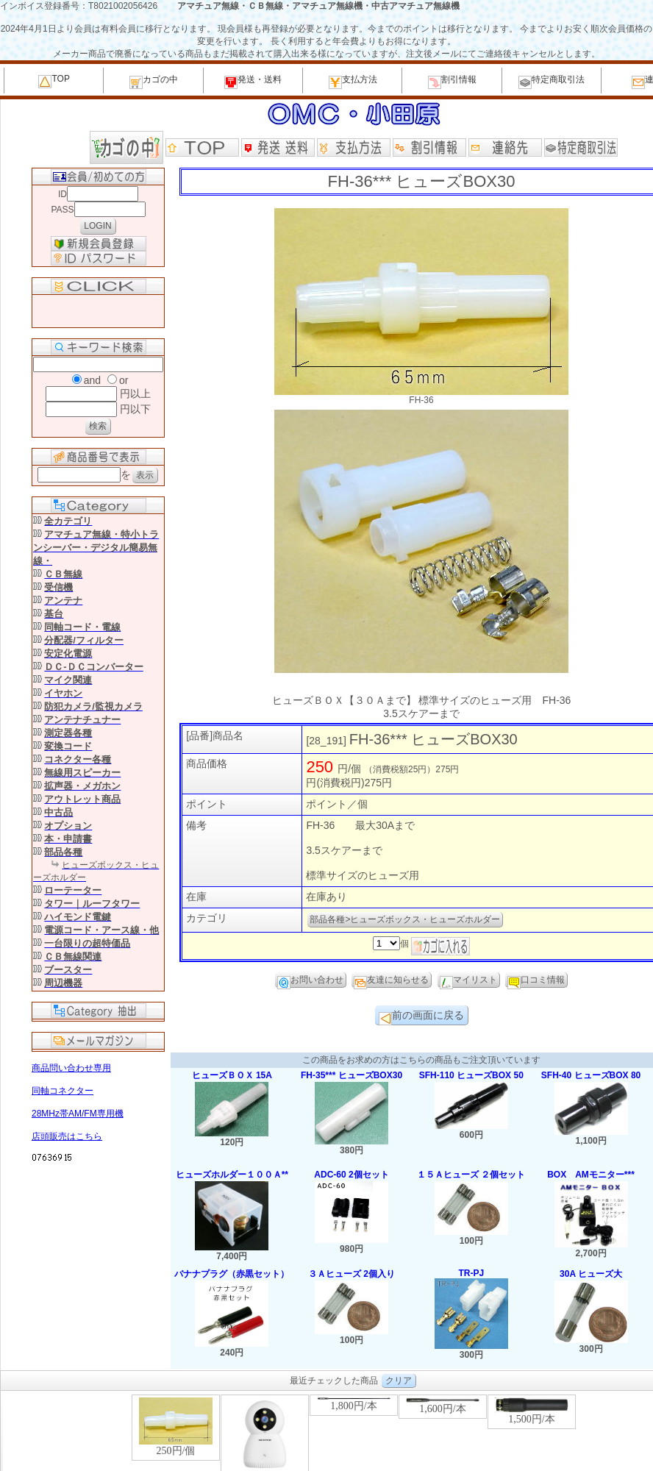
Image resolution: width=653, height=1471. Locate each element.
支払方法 (353, 81)
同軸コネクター (62, 1091)
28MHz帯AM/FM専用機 (78, 1113)
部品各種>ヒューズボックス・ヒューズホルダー (405, 919)
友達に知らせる (391, 981)
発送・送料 (253, 81)
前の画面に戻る (421, 1017)
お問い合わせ (310, 981)
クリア (398, 1380)
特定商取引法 (551, 81)
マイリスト (468, 981)
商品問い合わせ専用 (71, 1068)
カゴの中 (153, 81)
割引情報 (452, 81)
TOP (53, 81)
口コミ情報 (536, 981)
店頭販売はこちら (67, 1136)
